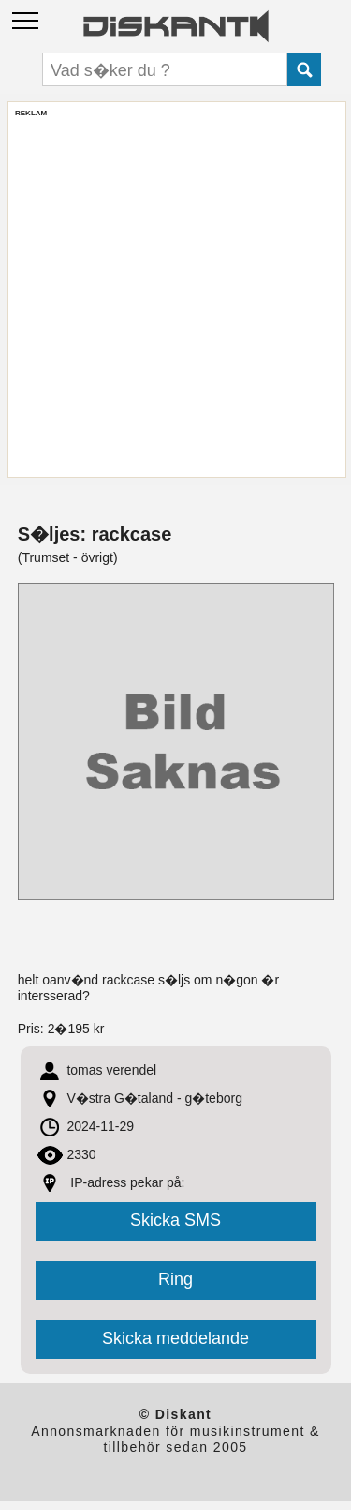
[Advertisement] (175, 294)
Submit (304, 69)
